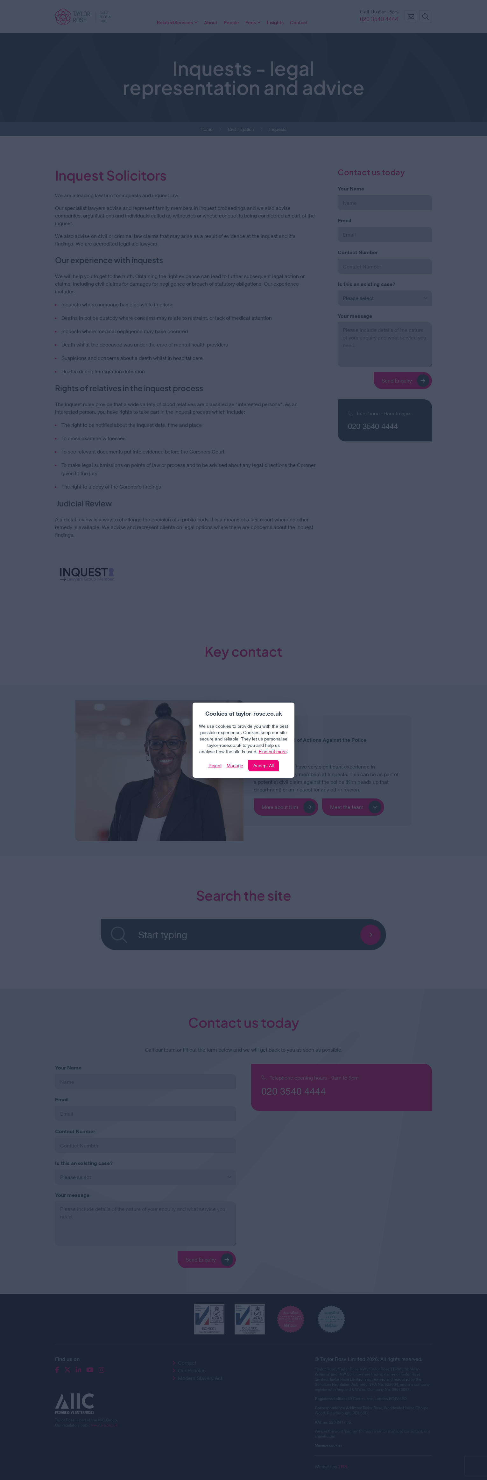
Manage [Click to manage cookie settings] (235, 765)
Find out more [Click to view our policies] (273, 751)
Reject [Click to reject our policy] (215, 765)
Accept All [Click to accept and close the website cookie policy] (263, 765)
